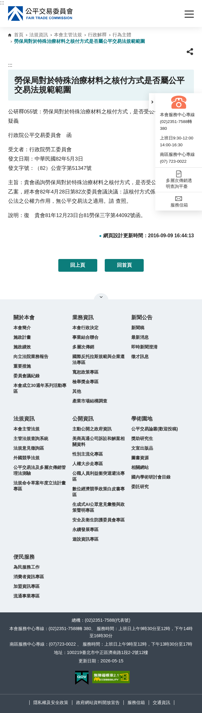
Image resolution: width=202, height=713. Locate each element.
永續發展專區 (85, 529)
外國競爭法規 (26, 457)
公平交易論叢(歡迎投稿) (154, 428)
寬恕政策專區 (85, 372)
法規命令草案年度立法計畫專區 (39, 485)
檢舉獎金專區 (85, 381)
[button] (152, 102)
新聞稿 (137, 327)
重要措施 (22, 366)
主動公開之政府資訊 (92, 428)
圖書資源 (140, 457)
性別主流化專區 (87, 454)
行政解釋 (97, 34)
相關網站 (140, 467)
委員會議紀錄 (26, 375)
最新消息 (140, 337)
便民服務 (24, 557)
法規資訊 (38, 34)
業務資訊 (83, 317)
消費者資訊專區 (28, 576)
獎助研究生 (142, 438)
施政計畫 (22, 337)
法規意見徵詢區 (28, 448)
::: (2, 2)
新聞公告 (141, 317)
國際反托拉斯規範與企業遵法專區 (98, 359)
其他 (76, 391)
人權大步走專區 (87, 463)
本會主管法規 (68, 34)
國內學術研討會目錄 (151, 477)
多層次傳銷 (83, 346)
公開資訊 (83, 419)
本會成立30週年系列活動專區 (39, 388)
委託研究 (140, 486)
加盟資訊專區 (26, 586)
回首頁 (124, 265)
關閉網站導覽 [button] (101, 297)
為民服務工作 (26, 567)
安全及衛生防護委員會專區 (98, 519)
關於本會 (24, 317)
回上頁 (77, 265)
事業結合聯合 (85, 337)
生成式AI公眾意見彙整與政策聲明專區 (98, 507)
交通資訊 (161, 702)
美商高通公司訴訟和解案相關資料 (98, 441)
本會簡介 (22, 327)
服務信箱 (136, 702)
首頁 (18, 34)
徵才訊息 (140, 356)
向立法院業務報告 (30, 356)
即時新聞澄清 (144, 346)
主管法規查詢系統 (30, 438)
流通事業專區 (26, 595)
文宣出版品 (142, 448)
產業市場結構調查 (89, 400)
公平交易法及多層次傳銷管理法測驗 (39, 470)
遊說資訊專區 (85, 539)
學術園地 (141, 419)
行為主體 (122, 34)
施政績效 (22, 346)
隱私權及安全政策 (50, 702)
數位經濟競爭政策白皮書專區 (98, 491)
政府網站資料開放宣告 (98, 702)
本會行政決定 (85, 327)
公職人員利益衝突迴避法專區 (98, 476)
